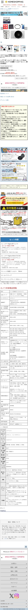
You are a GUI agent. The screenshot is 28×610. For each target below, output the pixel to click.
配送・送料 (14, 567)
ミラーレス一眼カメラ (5, 10)
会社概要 (14, 590)
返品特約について (4, 93)
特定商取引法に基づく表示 (7, 603)
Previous (2, 13)
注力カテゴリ (14, 579)
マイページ (13, 6)
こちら (5, 538)
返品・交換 (14, 571)
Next (25, 13)
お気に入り (7, 6)
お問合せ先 (14, 575)
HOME (2, 6)
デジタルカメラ (15, 8)
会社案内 (3, 600)
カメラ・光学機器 (7, 8)
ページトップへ (26, 547)
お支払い (14, 563)
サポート (14, 586)
